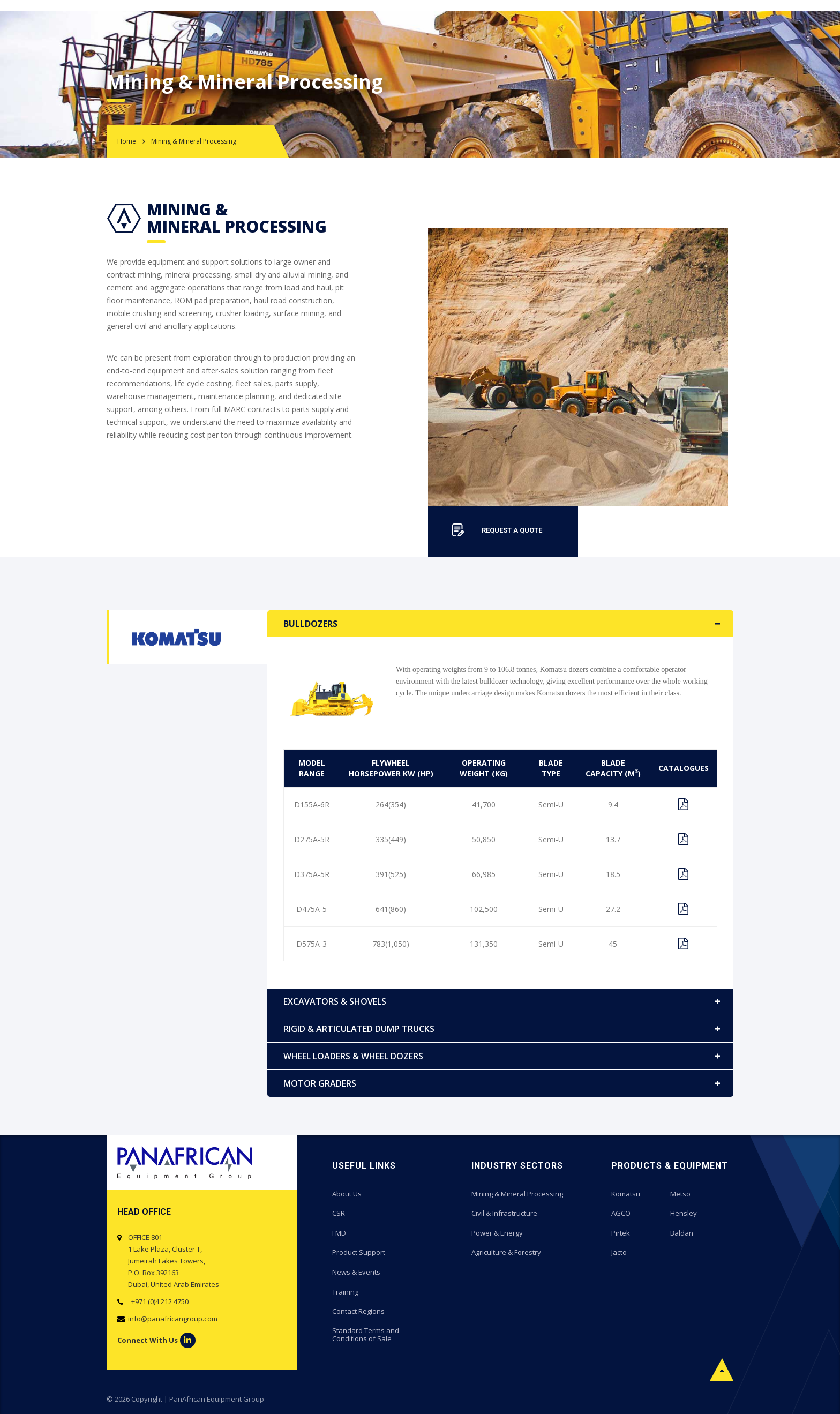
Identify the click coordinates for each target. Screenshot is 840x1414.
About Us (347, 1193)
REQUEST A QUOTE (512, 530)
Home (126, 141)
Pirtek (620, 1232)
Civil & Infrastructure (504, 1213)
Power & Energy (497, 1232)
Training (345, 1290)
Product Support (358, 1251)
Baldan (681, 1232)
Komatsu (625, 1193)
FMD (339, 1232)
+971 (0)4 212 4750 (158, 1301)
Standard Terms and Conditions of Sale (365, 1333)
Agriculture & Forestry (506, 1251)
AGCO (621, 1213)
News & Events (356, 1271)
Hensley (683, 1213)
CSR (338, 1213)
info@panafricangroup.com (173, 1318)
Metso (680, 1193)
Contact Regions (358, 1309)
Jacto (619, 1251)
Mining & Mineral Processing (517, 1193)
